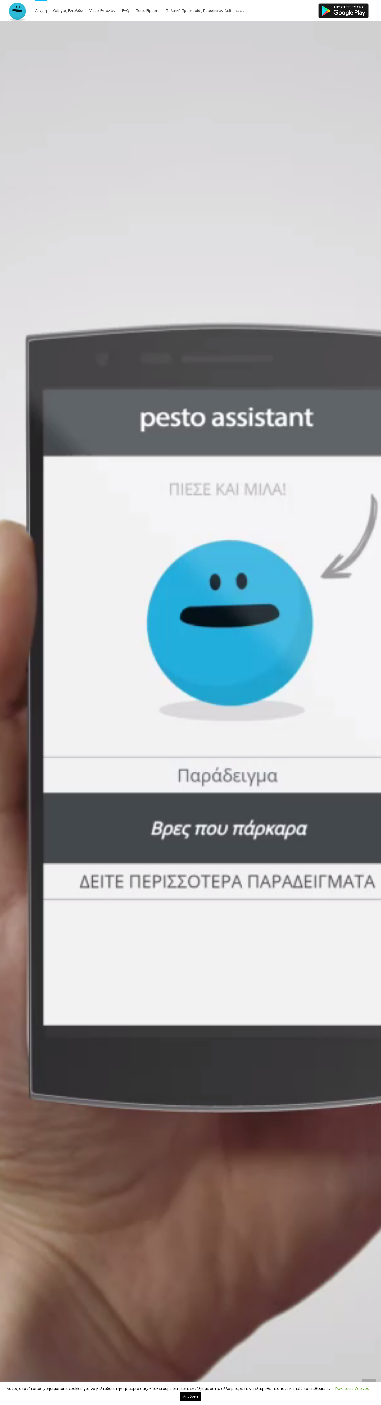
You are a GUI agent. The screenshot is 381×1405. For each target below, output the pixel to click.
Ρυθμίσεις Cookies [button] (352, 1388)
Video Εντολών (102, 10)
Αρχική (41, 10)
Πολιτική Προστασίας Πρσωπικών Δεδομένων (205, 10)
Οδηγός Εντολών (68, 10)
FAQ (125, 10)
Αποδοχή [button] (190, 1396)
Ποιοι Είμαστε (147, 10)
